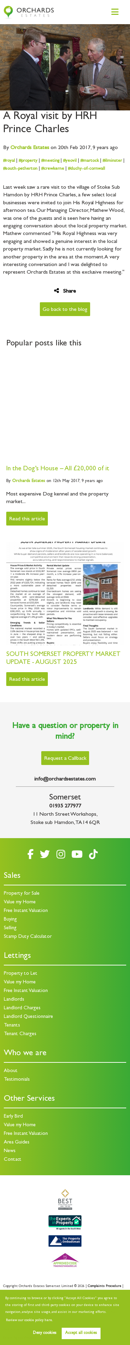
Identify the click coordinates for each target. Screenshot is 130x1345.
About (11, 1071)
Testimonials (17, 1079)
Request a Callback (65, 759)
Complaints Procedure (104, 1286)
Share (65, 291)
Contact (12, 1159)
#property (28, 161)
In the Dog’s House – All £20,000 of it (57, 469)
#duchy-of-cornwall (86, 169)
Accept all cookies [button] (81, 1333)
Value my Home (20, 902)
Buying (10, 919)
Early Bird (13, 1116)
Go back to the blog (65, 310)
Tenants (12, 1025)
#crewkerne (52, 169)
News (10, 1151)
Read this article (27, 519)
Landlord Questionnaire (28, 1017)
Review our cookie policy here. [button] (29, 1320)
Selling (10, 928)
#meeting (50, 161)
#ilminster (112, 161)
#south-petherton (20, 169)
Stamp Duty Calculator (28, 937)
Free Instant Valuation (26, 911)
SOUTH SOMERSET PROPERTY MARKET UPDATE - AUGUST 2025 (63, 658)
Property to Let (20, 973)
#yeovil (70, 161)
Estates (29, 148)
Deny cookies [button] (44, 1333)
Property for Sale (22, 893)
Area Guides (16, 1142)
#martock (89, 161)
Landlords (14, 999)
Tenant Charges (20, 1034)
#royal (9, 161)
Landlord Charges (22, 1008)
